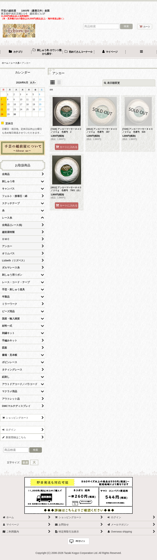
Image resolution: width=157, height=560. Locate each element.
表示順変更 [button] (112, 82)
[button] (141, 52)
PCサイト (80, 541)
